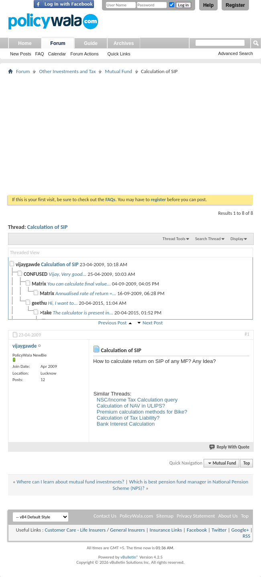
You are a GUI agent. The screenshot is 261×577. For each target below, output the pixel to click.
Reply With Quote (229, 447)
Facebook (197, 530)
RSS (246, 536)
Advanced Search (235, 53)
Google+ (240, 530)
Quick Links (119, 53)
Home (24, 43)
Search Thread (208, 238)
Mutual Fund (118, 71)
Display (236, 238)
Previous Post (112, 323)
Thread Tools (174, 238)
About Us (228, 516)
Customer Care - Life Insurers (75, 530)
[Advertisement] (130, 134)
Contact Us (105, 516)
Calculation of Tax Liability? (128, 418)
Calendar (57, 53)
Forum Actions (84, 53)
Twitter (219, 530)
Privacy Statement (196, 516)
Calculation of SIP (47, 227)
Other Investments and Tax (67, 71)
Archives (124, 43)
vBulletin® (129, 557)
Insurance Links (166, 530)
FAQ (39, 53)
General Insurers (127, 530)
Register (235, 5)
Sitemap (164, 516)
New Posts (20, 53)
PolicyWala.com (136, 516)
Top (246, 463)
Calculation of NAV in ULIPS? (131, 406)
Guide (91, 43)
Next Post (153, 323)
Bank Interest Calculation (126, 424)
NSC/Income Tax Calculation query (137, 400)
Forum (57, 43)
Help (208, 5)
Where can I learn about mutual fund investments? (70, 482)
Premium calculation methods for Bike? (142, 412)
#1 (247, 334)
